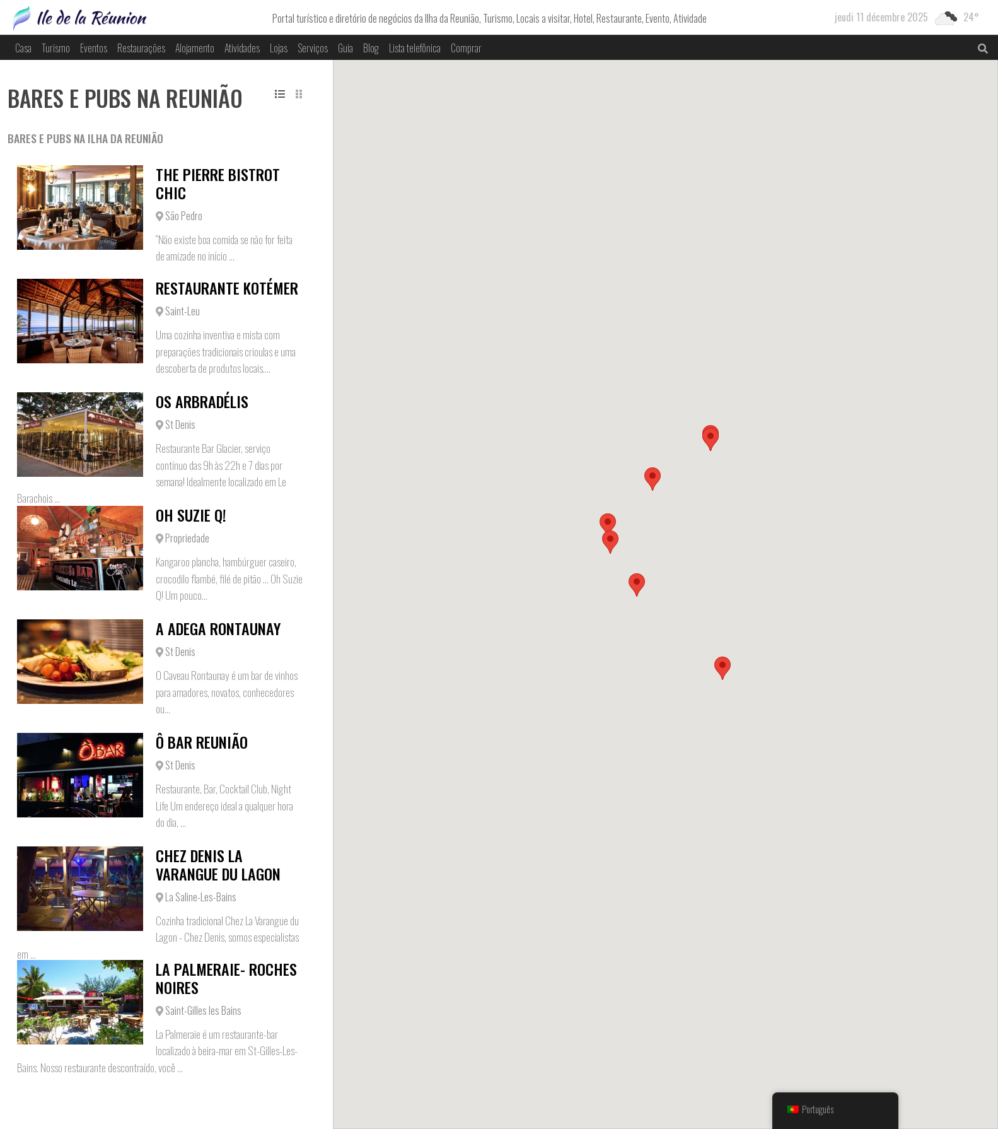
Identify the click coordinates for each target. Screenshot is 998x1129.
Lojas (278, 48)
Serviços (313, 48)
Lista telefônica (415, 48)
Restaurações (141, 48)
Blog (371, 48)
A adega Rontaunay (218, 628)
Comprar (466, 48)
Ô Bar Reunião (202, 741)
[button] (722, 668)
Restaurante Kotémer (227, 287)
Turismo (56, 48)
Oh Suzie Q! (191, 514)
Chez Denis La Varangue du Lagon (218, 864)
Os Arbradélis (202, 401)
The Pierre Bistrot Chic (218, 183)
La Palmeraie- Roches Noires (226, 977)
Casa (23, 48)
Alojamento (194, 48)
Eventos (93, 48)
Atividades (242, 48)
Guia (345, 48)
